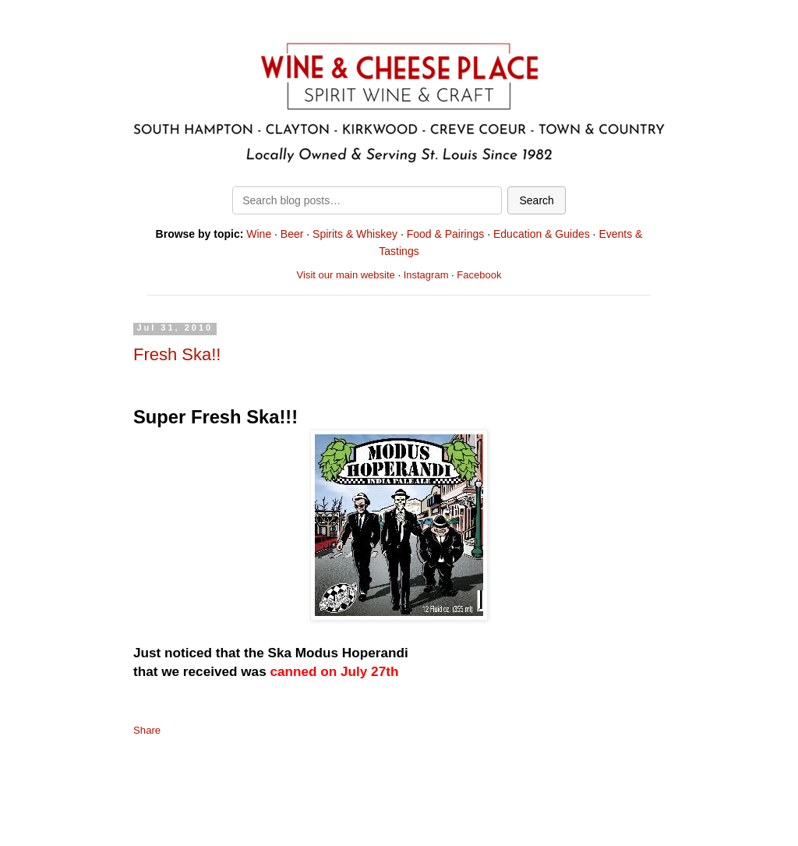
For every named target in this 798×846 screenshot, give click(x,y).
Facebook (479, 275)
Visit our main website (346, 275)
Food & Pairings (446, 234)
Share (147, 730)
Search (536, 200)
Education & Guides (541, 234)
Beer (292, 234)
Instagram (426, 275)
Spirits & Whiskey (354, 234)
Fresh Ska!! (177, 354)
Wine (258, 234)
